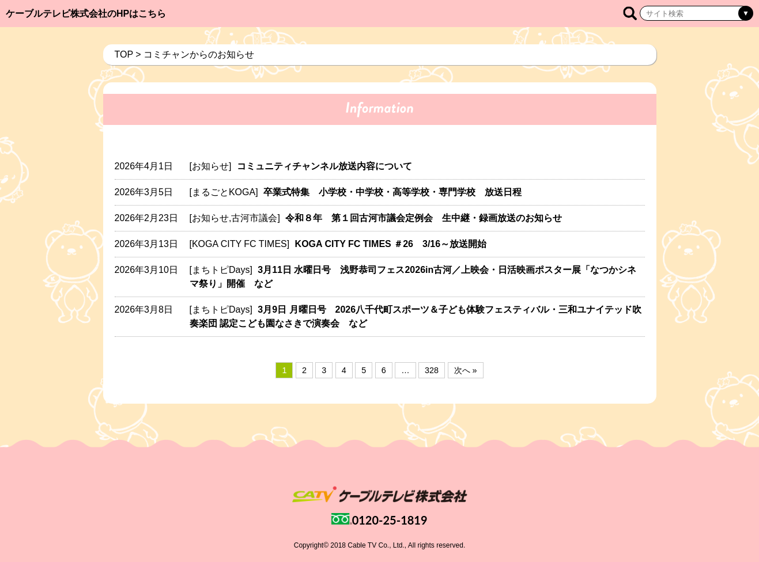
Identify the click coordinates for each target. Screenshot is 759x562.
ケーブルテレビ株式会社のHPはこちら (86, 13)
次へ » (465, 370)
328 (432, 370)
